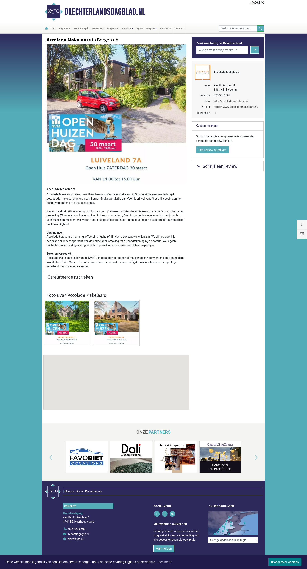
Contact (179, 28)
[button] (116, 379)
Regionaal (112, 28)
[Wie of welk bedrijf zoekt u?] (222, 50)
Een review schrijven (212, 150)
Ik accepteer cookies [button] (285, 562)
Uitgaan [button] (150, 28)
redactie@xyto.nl (78, 534)
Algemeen (64, 28)
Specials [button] (126, 28)
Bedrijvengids (81, 28)
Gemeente (98, 28)
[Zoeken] (260, 28)
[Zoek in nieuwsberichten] (238, 28)
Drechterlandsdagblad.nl (104, 11)
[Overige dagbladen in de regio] (233, 540)
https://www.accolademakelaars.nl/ (236, 107)
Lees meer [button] (164, 562)
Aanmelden (164, 548)
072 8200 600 (76, 529)
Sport (139, 28)
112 (53, 28)
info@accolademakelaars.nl (231, 101)
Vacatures (165, 28)
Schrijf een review (216, 166)
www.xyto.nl (75, 539)
